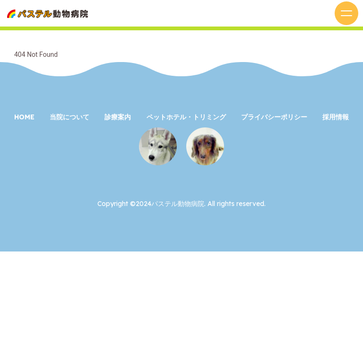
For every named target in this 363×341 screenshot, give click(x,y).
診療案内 (117, 117)
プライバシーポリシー (274, 117)
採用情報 (335, 117)
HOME (24, 117)
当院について (69, 117)
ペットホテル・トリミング (186, 117)
